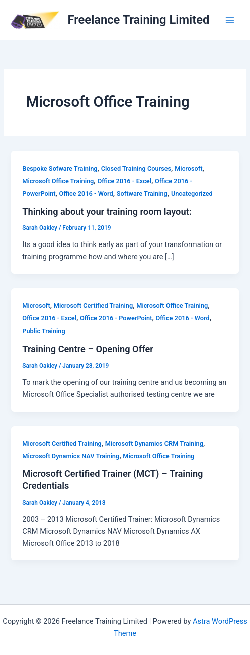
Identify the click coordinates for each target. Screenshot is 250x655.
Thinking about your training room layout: (106, 211)
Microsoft (188, 168)
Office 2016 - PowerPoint (116, 318)
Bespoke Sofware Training (59, 168)
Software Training (142, 193)
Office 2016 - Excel (124, 181)
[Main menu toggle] (230, 20)
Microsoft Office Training (58, 181)
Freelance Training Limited (139, 20)
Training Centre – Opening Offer (87, 349)
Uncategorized (192, 193)
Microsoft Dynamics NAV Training (70, 456)
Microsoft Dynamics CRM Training (154, 443)
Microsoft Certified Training (93, 305)
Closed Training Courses (136, 168)
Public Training (43, 331)
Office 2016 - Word (86, 193)
